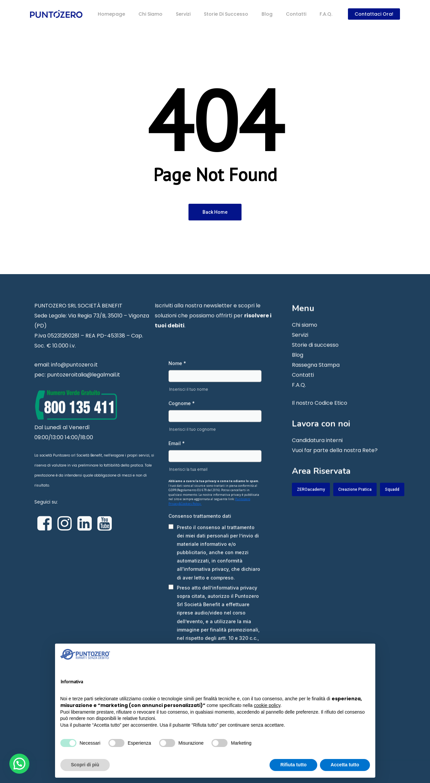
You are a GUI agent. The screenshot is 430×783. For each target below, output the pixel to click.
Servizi (300, 345)
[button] (19, 764)
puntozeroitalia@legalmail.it (83, 385)
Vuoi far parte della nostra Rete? (335, 461)
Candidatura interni (317, 451)
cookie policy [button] (267, 705)
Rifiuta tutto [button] (293, 764)
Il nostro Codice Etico (319, 413)
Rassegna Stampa (316, 375)
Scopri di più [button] (85, 764)
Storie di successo (315, 355)
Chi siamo (304, 335)
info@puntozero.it (74, 375)
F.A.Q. (299, 395)
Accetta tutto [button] (345, 764)
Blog (297, 365)
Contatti (303, 385)
